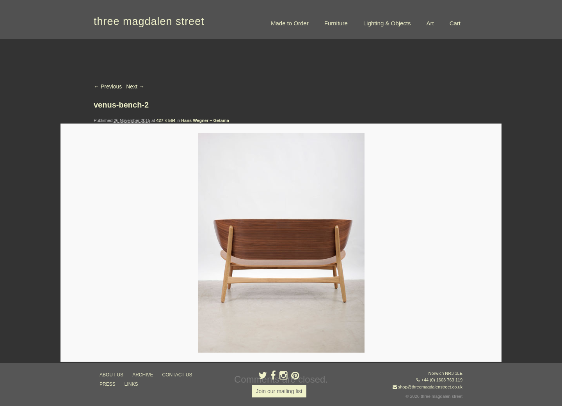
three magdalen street (149, 21)
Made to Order (290, 23)
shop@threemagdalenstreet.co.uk (430, 387)
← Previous (108, 86)
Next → (135, 86)
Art (430, 23)
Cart (455, 23)
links (131, 384)
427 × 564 (165, 120)
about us (111, 375)
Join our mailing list (279, 391)
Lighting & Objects (387, 23)
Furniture (336, 23)
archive (142, 375)
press (108, 384)
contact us (177, 375)
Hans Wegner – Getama (205, 120)
